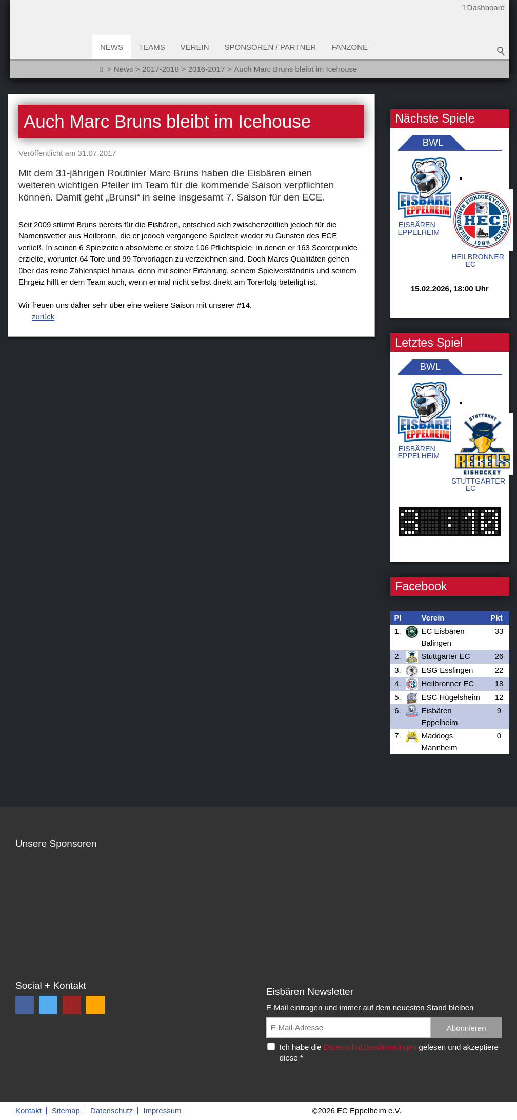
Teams (151, 47)
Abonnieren (466, 1028)
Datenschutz (111, 1110)
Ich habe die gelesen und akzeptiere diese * (389, 1052)
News (111, 47)
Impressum (162, 1110)
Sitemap (66, 1110)
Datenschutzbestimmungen (370, 1047)
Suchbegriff (501, 51)
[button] (24, 1005)
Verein (195, 47)
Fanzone (349, 47)
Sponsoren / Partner (270, 47)
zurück (43, 316)
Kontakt (28, 1110)
